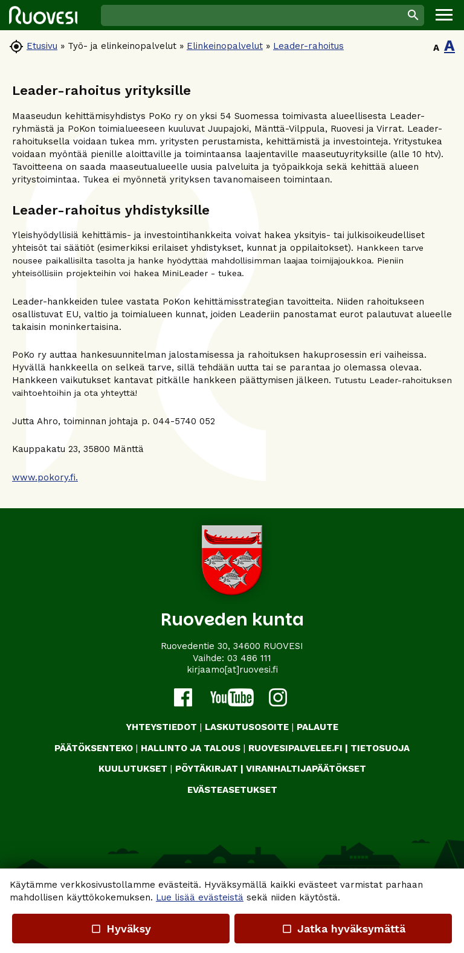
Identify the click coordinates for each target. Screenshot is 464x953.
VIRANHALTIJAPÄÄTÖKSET (306, 768)
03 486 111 (249, 658)
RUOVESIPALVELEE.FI (295, 748)
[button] (444, 15)
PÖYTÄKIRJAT (206, 768)
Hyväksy (121, 928)
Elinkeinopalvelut (225, 45)
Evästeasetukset (232, 789)
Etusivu (42, 45)
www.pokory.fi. (45, 477)
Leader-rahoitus (308, 45)
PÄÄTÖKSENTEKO (93, 748)
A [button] (436, 47)
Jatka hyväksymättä (343, 928)
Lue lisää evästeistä (199, 897)
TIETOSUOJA (380, 748)
